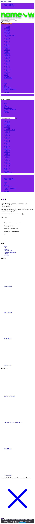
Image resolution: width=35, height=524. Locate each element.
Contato (6, 90)
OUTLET (6, 76)
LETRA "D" (7, 41)
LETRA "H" (7, 47)
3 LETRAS (7, 28)
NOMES (6, 75)
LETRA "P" (7, 58)
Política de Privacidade (10, 89)
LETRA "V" (7, 67)
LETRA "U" (7, 66)
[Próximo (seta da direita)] (3, 518)
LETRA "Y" (7, 72)
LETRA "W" (7, 69)
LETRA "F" (7, 44)
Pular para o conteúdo (6, 1)
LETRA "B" (7, 38)
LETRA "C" (7, 39)
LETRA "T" (7, 64)
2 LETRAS (7, 26)
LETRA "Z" (7, 73)
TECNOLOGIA (8, 78)
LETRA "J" (7, 50)
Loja (5, 85)
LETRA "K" (7, 51)
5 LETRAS (7, 31)
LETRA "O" (7, 57)
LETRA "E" (7, 42)
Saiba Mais (23, 522)
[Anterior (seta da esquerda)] (1, 518)
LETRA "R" (7, 61)
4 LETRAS (7, 29)
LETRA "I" (7, 48)
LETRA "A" (7, 36)
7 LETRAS (7, 33)
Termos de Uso (8, 88)
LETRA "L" (7, 53)
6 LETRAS (7, 32)
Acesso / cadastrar (8, 4)
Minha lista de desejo (9, 5)
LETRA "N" (7, 56)
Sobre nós (6, 86)
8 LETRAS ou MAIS (9, 35)
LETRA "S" (7, 63)
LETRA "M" (7, 54)
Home (5, 83)
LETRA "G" (7, 45)
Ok (20, 522)
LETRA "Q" (7, 60)
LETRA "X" (7, 70)
